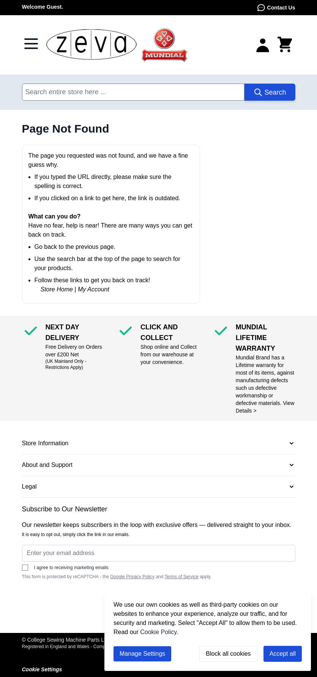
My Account (93, 289)
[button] (158, 443)
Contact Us (276, 7)
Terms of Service (181, 576)
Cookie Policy (158, 632)
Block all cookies (228, 653)
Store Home (57, 289)
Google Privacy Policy (132, 576)
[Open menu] (31, 44)
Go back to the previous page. (75, 247)
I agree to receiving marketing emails (65, 568)
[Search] (269, 92)
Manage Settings (142, 653)
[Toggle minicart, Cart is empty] (284, 44)
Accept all (283, 653)
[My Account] (262, 44)
